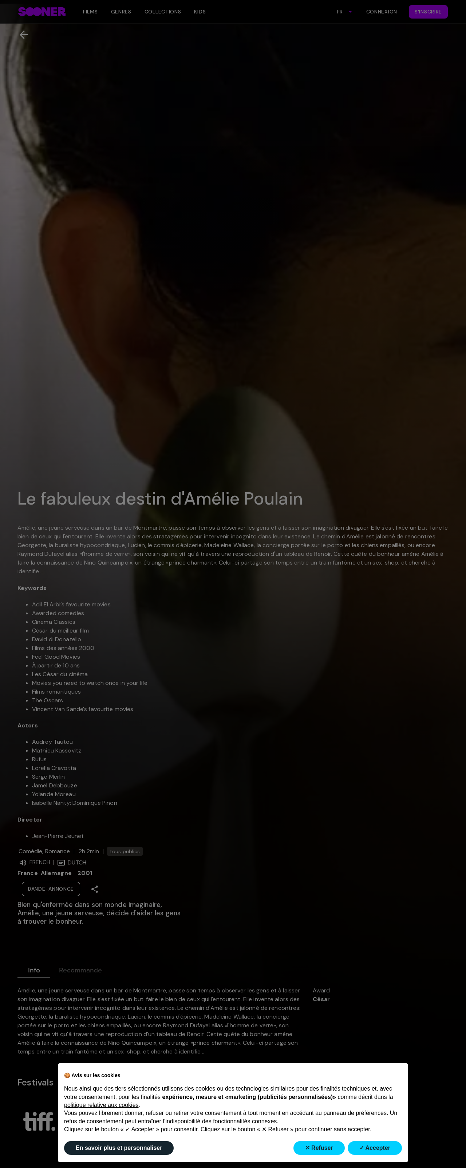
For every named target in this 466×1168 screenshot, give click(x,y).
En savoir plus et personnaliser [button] (119, 1148)
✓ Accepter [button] (374, 1148)
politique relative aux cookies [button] (101, 1105)
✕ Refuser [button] (319, 1148)
